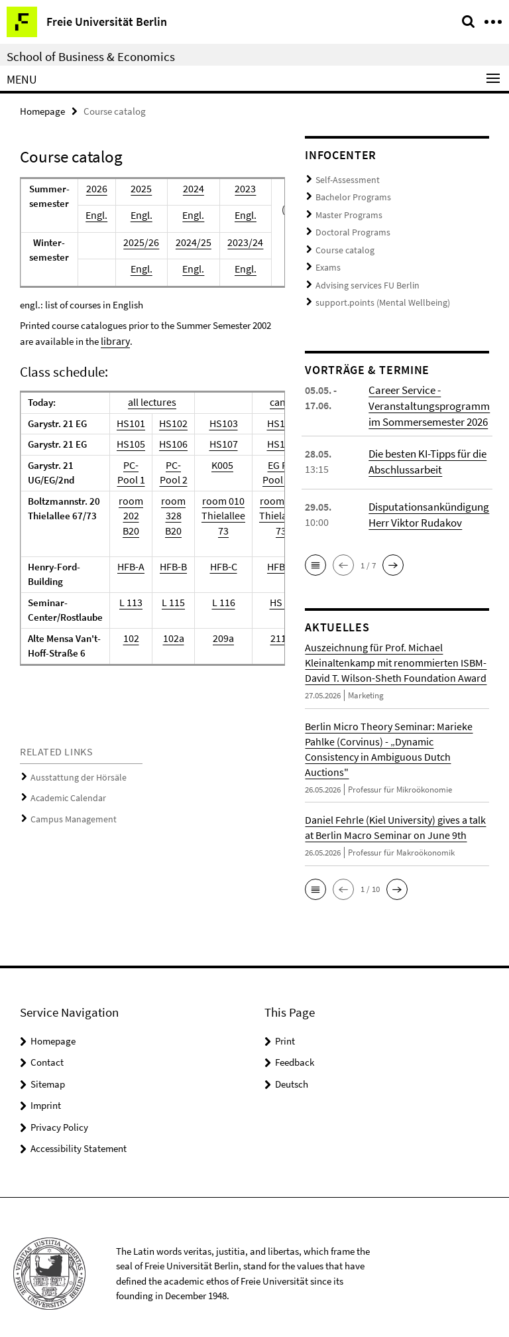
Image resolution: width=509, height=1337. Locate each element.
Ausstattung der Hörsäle (73, 775)
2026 (98, 188)
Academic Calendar (65, 794)
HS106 (169, 442)
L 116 (216, 601)
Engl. (98, 214)
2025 (142, 188)
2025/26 (142, 241)
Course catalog (342, 243)
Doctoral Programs (349, 227)
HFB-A (129, 565)
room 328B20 (169, 514)
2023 (239, 188)
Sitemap (47, 1070)
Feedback (294, 1049)
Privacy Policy (59, 1114)
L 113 (129, 601)
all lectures (149, 401)
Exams (327, 259)
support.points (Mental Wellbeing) (375, 292)
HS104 (271, 422)
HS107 (216, 442)
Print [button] (285, 1027)
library (114, 340)
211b (270, 637)
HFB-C (216, 565)
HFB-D (271, 565)
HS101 (129, 422)
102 (130, 637)
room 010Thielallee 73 (216, 514)
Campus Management (69, 814)
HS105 (129, 442)
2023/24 (238, 241)
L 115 (169, 601)
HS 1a (272, 601)
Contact (47, 1049)
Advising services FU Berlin (362, 276)
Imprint (45, 1092)
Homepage (42, 110)
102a (169, 637)
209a (216, 637)
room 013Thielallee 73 (271, 514)
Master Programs (346, 211)
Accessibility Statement (78, 1135)
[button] (315, 552)
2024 (191, 188)
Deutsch (291, 1070)
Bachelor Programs (350, 194)
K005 (215, 464)
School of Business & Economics (91, 56)
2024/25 (190, 241)
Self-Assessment (343, 178)
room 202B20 (130, 514)
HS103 (216, 422)
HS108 (271, 442)
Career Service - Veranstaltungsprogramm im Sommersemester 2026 (426, 394)
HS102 (169, 422)
